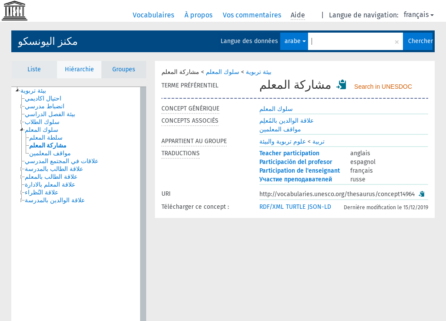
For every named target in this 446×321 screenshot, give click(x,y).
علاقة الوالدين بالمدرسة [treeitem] (55, 200)
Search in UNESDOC (383, 86)
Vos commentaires (253, 15)
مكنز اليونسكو (48, 41)
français (419, 14)
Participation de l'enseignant (299, 170)
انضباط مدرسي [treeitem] (44, 106)
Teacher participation (289, 153)
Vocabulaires (154, 15)
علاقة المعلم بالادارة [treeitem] (50, 184)
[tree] (78, 204)
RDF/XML (271, 207)
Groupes (123, 69)
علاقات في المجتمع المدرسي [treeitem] (61, 161)
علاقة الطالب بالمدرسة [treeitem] (54, 169)
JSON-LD (319, 207)
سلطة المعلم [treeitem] (46, 137)
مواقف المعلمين (280, 129)
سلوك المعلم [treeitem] (41, 130)
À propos (199, 15)
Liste (34, 69)
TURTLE (295, 207)
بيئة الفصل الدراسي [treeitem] (50, 114)
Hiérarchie (79, 69)
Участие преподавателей (295, 179)
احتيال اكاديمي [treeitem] (43, 98)
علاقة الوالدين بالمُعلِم (286, 120)
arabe (295, 41)
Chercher (420, 41)
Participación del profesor (295, 162)
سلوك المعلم (222, 72)
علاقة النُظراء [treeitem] (41, 192)
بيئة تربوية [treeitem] (33, 90)
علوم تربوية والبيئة (282, 141)
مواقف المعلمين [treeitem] (50, 153)
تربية (318, 141)
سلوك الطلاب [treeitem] (42, 122)
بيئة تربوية (259, 72)
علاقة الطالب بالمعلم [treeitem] (51, 177)
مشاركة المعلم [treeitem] (48, 145)
